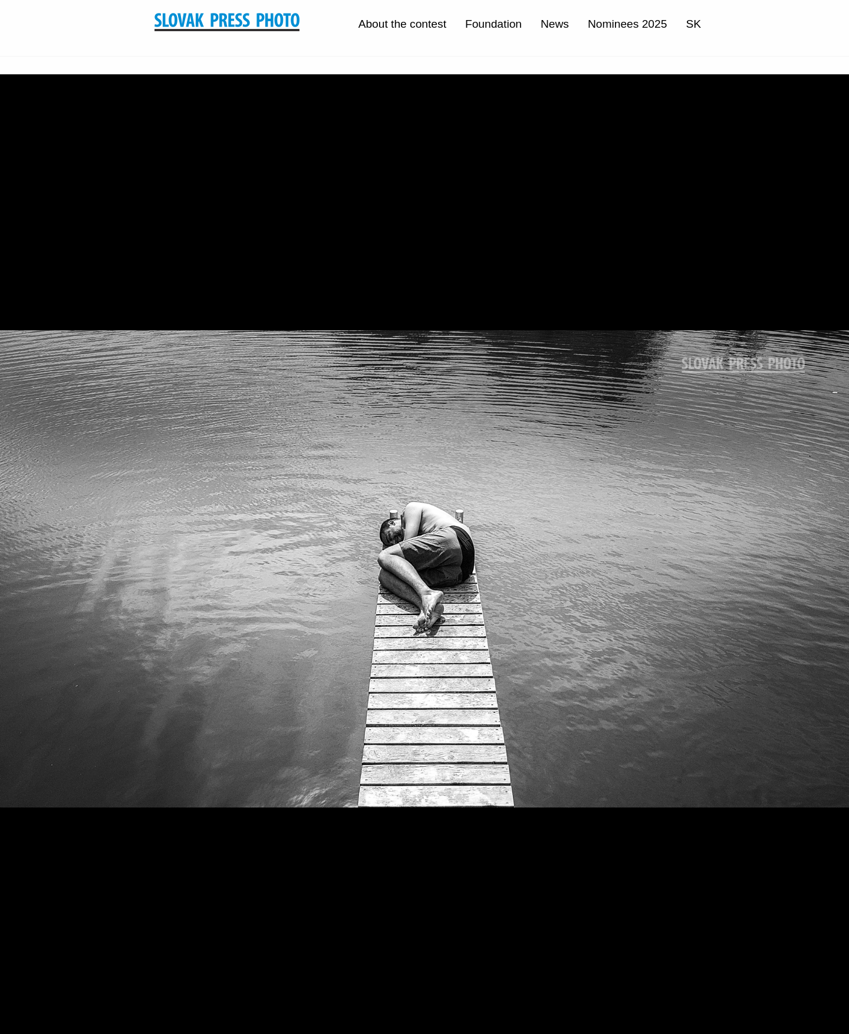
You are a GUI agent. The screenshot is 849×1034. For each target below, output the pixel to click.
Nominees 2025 (627, 24)
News (555, 24)
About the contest (402, 24)
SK (693, 24)
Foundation (493, 24)
